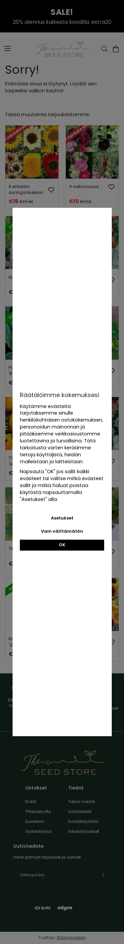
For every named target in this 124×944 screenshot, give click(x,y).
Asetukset (62, 518)
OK (62, 545)
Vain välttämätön (62, 531)
